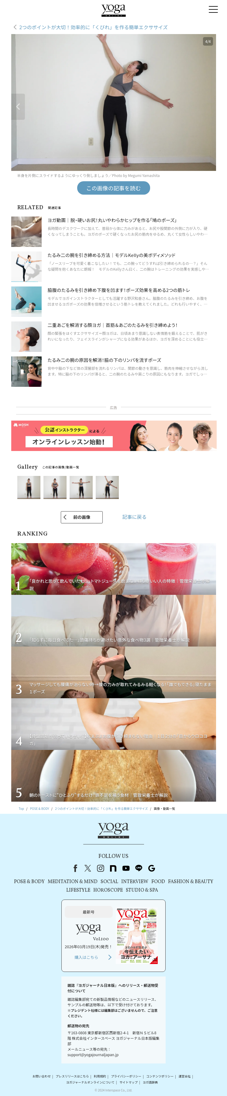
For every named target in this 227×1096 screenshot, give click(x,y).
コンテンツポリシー (160, 1076)
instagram (101, 868)
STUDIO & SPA (142, 890)
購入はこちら (86, 957)
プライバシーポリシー (126, 1076)
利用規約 (100, 1076)
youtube (126, 868)
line (139, 868)
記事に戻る (134, 516)
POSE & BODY (29, 882)
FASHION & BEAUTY (190, 882)
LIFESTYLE (78, 890)
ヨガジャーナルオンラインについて (90, 1082)
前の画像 (81, 517)
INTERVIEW (134, 882)
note (113, 868)
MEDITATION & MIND (73, 882)
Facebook (74, 868)
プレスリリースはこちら (72, 1076)
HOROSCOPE (108, 890)
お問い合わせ (42, 1076)
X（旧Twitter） (88, 868)
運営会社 (185, 1076)
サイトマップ (128, 1082)
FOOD (158, 882)
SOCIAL (109, 882)
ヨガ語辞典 (150, 1082)
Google (152, 868)
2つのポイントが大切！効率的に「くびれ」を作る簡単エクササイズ (93, 27)
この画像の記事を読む (113, 188)
